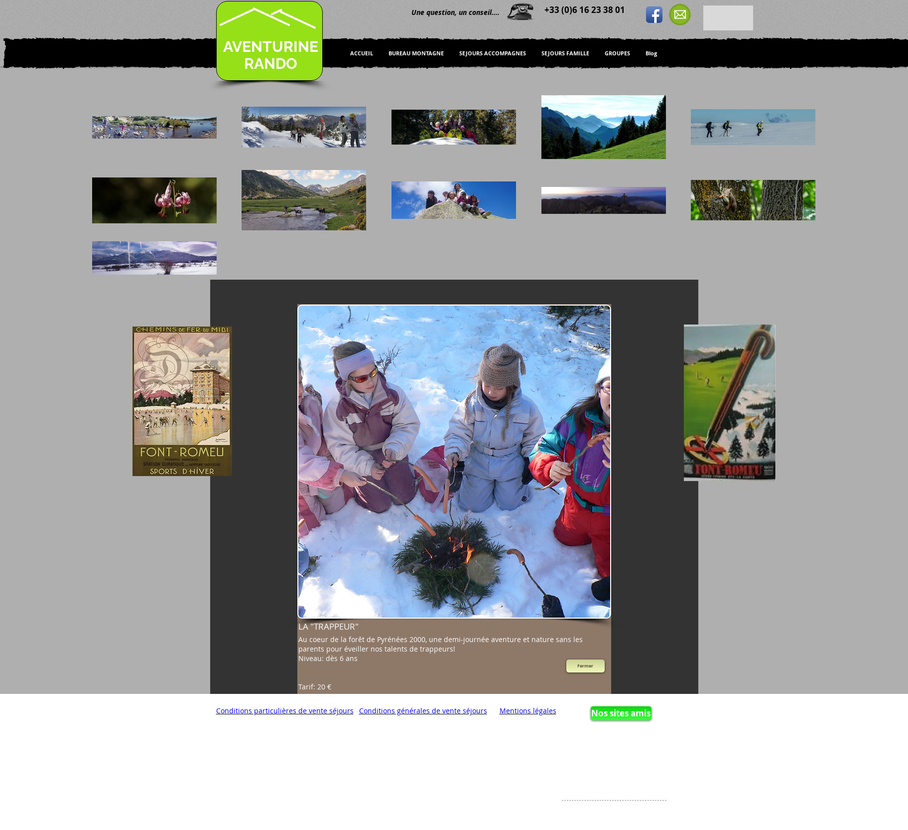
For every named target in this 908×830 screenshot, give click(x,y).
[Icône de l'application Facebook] (654, 14)
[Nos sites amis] (621, 713)
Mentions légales (528, 710)
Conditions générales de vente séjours (423, 710)
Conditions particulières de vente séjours (285, 710)
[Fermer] (585, 666)
